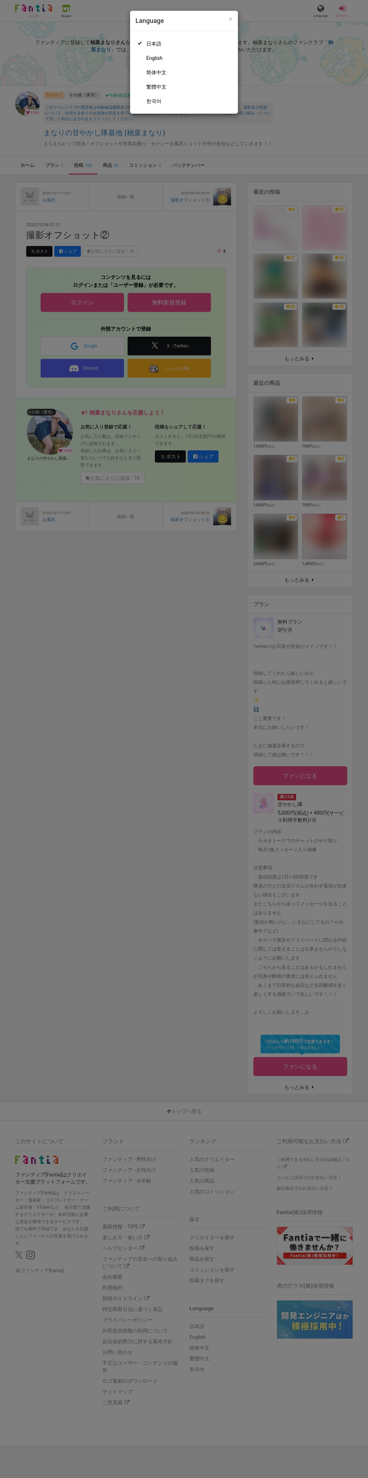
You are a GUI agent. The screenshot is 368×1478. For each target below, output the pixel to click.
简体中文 (156, 72)
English (154, 58)
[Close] (231, 19)
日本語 (153, 44)
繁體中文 (156, 87)
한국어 (153, 101)
